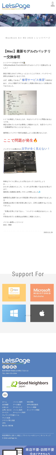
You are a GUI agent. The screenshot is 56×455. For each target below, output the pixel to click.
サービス (5, 412)
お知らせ (5, 407)
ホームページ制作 (19, 412)
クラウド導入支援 (8, 420)
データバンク (17, 407)
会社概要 (5, 404)
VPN (3, 423)
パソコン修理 (17, 402)
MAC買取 (30, 402)
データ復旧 (17, 404)
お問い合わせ (7, 410)
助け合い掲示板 (7, 425)
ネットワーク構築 (33, 410)
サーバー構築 (31, 407)
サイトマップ (46, 435)
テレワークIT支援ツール (10, 415)
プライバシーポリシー (30, 435)
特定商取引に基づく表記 (11, 435)
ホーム (4, 402)
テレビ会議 (6, 418)
